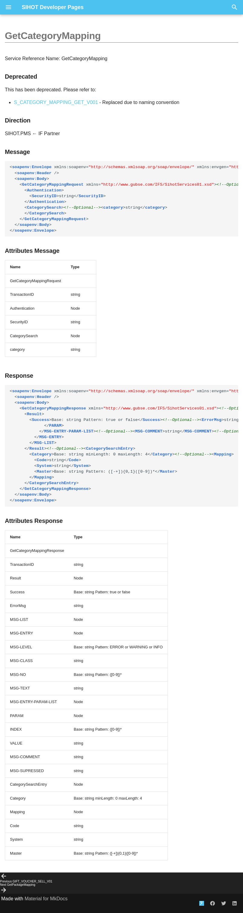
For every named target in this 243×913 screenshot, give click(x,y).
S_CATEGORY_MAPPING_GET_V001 (56, 102)
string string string (124, 198)
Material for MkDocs (45, 898)
